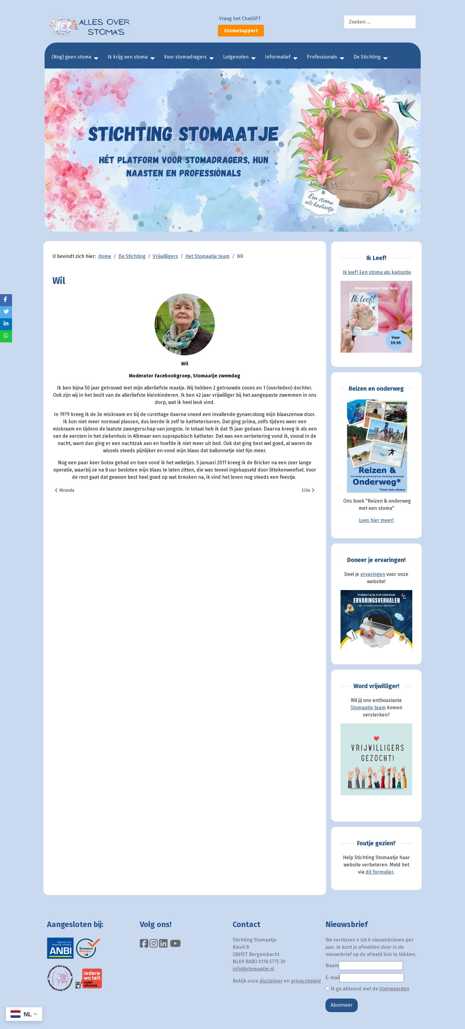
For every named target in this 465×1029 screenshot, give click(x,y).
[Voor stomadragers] (210, 58)
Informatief (278, 57)
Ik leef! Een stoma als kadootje (377, 272)
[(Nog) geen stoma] (95, 58)
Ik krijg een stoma (128, 57)
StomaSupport (241, 30)
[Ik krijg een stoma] (151, 58)
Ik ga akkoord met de (367, 989)
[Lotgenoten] (252, 58)
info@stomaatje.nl (253, 969)
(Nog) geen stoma (71, 57)
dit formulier (379, 872)
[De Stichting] (384, 58)
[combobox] (380, 22)
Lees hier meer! (376, 520)
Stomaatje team (368, 707)
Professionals (322, 57)
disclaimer (271, 981)
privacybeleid (306, 981)
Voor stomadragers (185, 57)
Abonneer (342, 1005)
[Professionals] (340, 58)
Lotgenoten (236, 57)
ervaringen (372, 574)
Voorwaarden (394, 989)
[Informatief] (294, 58)
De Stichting (367, 57)
